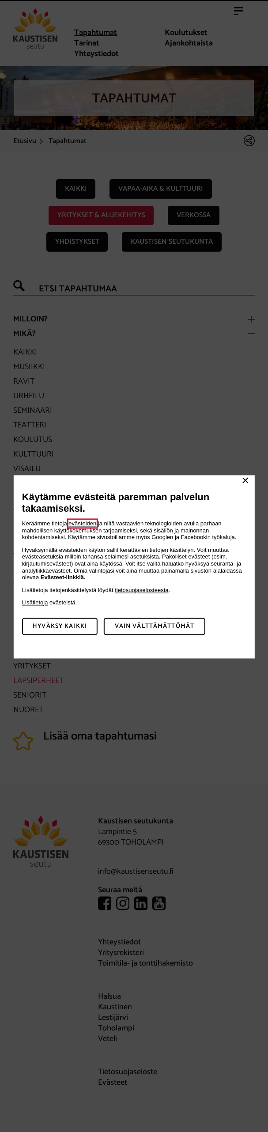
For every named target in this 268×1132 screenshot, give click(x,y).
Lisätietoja (35, 603)
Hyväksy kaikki (60, 626)
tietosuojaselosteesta (141, 590)
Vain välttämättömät (154, 626)
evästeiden (82, 523)
